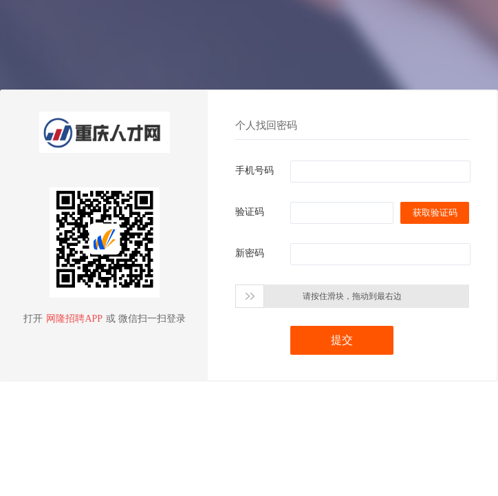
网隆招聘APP (74, 318)
